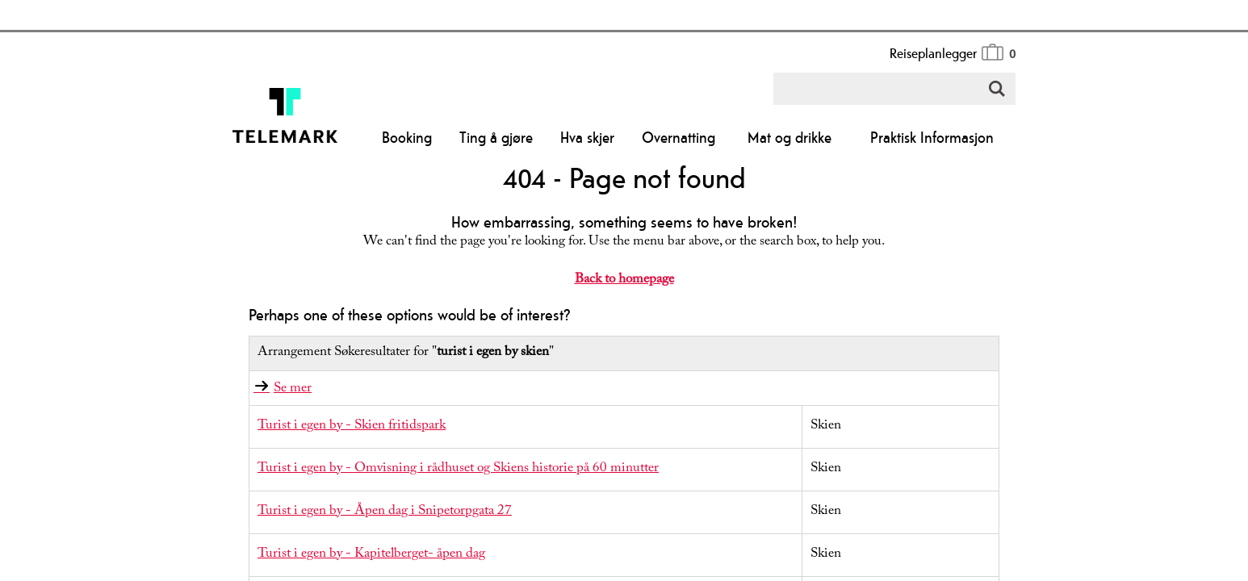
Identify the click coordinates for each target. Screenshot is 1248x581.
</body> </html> (624, 290)
